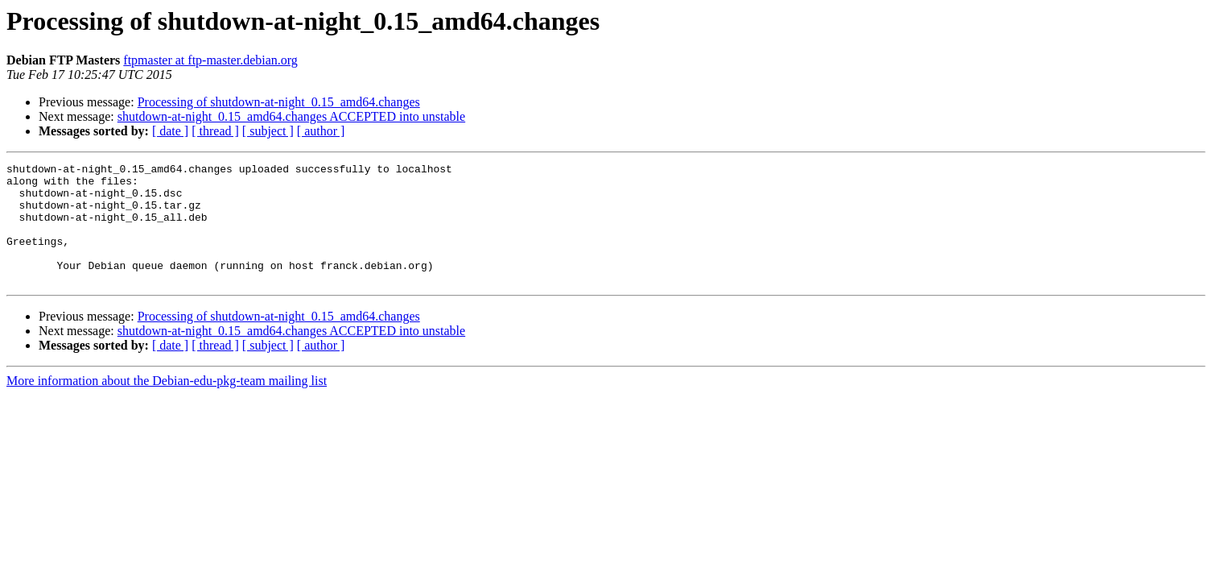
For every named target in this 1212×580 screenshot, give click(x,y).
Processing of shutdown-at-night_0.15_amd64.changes (279, 102)
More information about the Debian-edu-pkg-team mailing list (166, 405)
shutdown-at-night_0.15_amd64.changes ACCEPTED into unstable (291, 116)
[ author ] (321, 131)
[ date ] (170, 131)
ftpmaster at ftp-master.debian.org (210, 60)
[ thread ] (215, 131)
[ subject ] (268, 131)
